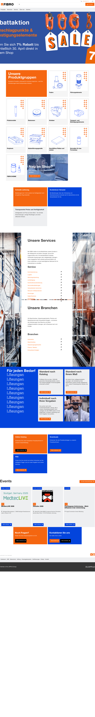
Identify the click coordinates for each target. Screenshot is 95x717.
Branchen (9, 9)
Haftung (19, 559)
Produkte (3, 9)
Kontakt (47, 559)
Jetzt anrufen (54, 540)
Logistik (30, 274)
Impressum (3, 559)
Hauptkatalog (31, 298)
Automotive (31, 339)
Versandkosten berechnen (34, 288)
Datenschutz (13, 559)
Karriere (28, 9)
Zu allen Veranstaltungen (87, 481)
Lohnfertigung (31, 280)
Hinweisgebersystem (26, 559)
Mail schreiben (64, 540)
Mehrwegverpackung (33, 277)
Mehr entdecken (34, 176)
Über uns (22, 9)
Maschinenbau (31, 342)
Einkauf (42, 559)
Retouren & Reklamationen (35, 290)
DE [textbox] (92, 1)
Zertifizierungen (36, 559)
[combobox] (93, 1)
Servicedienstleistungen (34, 285)
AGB (8, 559)
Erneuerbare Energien (33, 350)
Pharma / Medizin (32, 347)
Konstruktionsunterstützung (35, 282)
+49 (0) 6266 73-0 (85, 1)
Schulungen (31, 293)
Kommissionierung (32, 272)
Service (16, 9)
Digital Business (32, 296)
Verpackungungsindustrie (34, 345)
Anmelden (90, 4)
